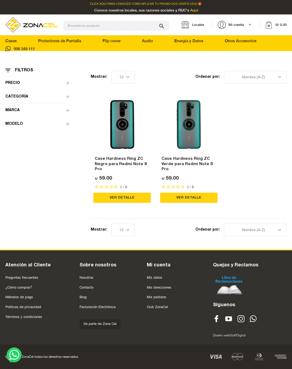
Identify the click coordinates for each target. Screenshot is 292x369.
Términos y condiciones (23, 317)
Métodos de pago (19, 297)
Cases (11, 40)
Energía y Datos (188, 40)
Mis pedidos (156, 297)
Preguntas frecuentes (21, 277)
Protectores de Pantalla (59, 40)
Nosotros (86, 277)
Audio (147, 40)
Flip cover (111, 40)
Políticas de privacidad (23, 307)
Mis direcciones (159, 287)
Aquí (194, 10)
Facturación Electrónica (98, 307)
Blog (83, 297)
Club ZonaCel (157, 307)
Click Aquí (98, 3)
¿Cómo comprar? (18, 287)
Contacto (86, 287)
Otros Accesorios (241, 40)
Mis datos (154, 277)
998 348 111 (20, 48)
